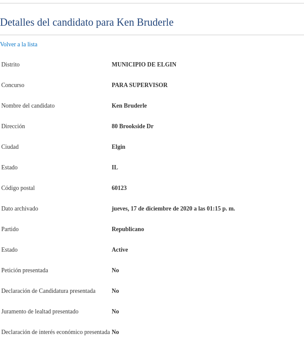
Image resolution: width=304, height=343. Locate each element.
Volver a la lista (18, 44)
